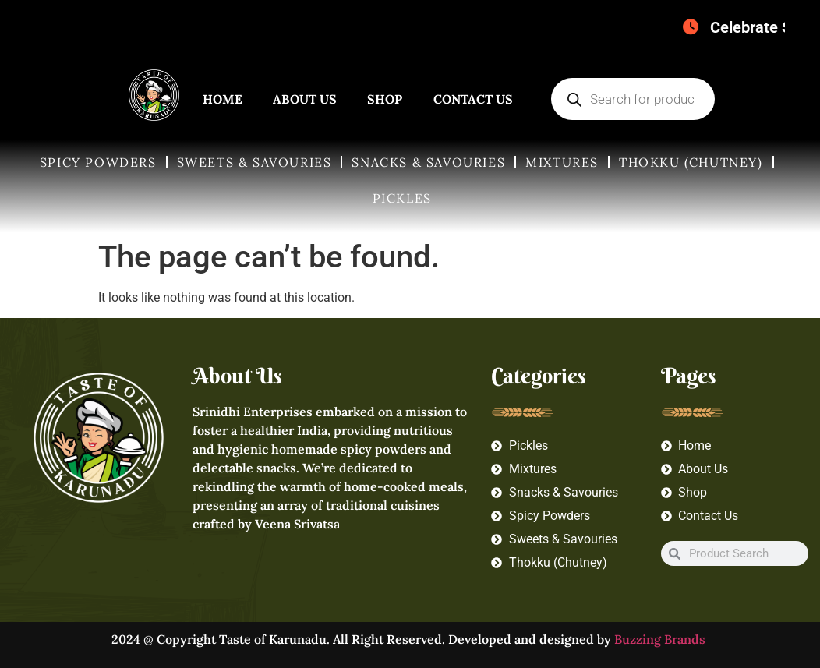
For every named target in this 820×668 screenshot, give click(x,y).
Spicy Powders (98, 162)
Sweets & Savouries (254, 162)
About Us (305, 99)
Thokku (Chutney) (691, 162)
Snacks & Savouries (428, 162)
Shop (384, 99)
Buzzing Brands (661, 639)
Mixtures (562, 162)
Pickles (402, 198)
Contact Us (473, 99)
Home (222, 99)
